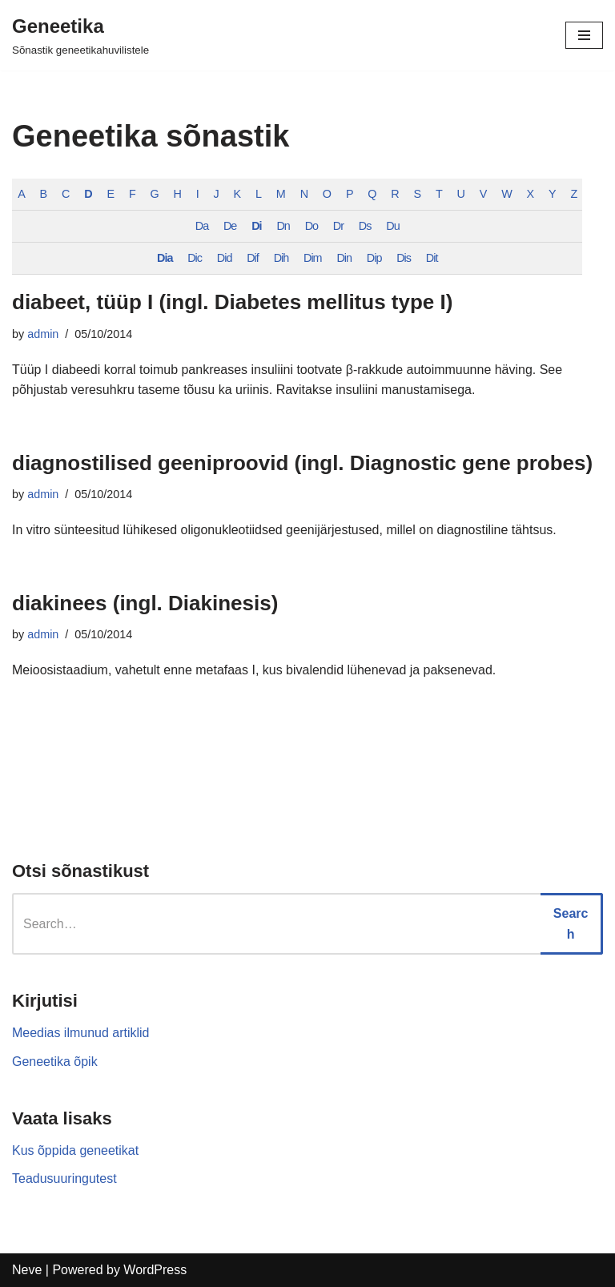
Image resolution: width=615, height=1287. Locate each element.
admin (42, 334)
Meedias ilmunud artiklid (81, 1033)
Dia (164, 257)
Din (344, 257)
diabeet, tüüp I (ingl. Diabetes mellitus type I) (232, 302)
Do (311, 225)
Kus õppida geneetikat (75, 1150)
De (229, 225)
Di (256, 225)
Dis (403, 257)
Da (201, 225)
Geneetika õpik (55, 1061)
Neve (27, 1270)
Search (571, 924)
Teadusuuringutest (64, 1179)
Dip (374, 257)
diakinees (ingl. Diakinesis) (145, 603)
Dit (432, 257)
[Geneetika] (80, 35)
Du (393, 225)
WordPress (155, 1270)
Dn (283, 225)
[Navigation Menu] (584, 35)
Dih (281, 257)
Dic (194, 257)
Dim (312, 257)
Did (224, 257)
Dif (253, 257)
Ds (365, 225)
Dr (338, 225)
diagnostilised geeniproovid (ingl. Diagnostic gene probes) (302, 463)
